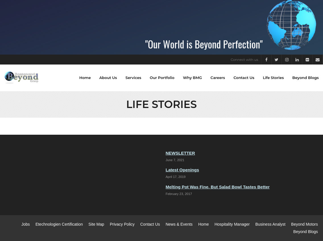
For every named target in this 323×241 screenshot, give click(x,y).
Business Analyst (270, 224)
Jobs (25, 224)
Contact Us (150, 224)
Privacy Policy (122, 224)
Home (203, 224)
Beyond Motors (304, 224)
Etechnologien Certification (59, 224)
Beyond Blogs (305, 231)
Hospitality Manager (232, 224)
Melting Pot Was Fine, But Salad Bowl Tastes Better (218, 186)
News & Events (178, 224)
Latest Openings (182, 169)
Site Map (96, 224)
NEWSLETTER (180, 153)
